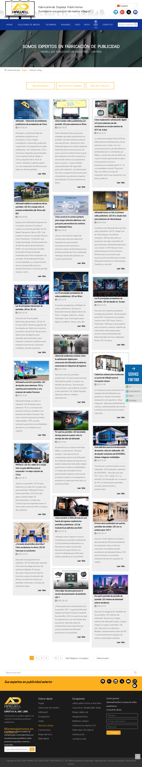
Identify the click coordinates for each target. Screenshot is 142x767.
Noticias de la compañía (70, 85)
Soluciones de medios (48, 707)
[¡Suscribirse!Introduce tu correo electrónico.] (16, 749)
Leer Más (42, 173)
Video (41, 720)
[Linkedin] (115, 681)
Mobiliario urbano (80, 720)
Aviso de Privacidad (116, 760)
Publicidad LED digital (82, 729)
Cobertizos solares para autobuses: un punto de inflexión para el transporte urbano (109, 377)
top (137, 756)
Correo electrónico (135, 391)
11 (55, 658)
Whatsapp (132, 400)
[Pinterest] (135, 686)
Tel (130, 386)
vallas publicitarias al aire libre (86, 703)
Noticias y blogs (45, 725)
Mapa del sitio (45, 734)
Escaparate (43, 716)
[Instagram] (135, 681)
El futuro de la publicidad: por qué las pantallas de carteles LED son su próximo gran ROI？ (109, 526)
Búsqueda (135, 672)
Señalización (78, 734)
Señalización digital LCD (84, 725)
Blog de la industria (100, 85)
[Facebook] (103, 681)
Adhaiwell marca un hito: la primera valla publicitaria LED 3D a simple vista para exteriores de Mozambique (110, 215)
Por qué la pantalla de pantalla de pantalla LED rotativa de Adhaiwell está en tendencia (108, 599)
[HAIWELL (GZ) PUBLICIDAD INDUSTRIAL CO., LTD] (13, 703)
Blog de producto (41, 85)
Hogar (41, 703)
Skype (131, 396)
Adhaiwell (43, 712)
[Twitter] (122, 681)
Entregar (114, 732)
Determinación (103, 658)
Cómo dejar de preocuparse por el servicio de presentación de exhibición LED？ (70, 594)
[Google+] (109, 681)
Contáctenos (44, 729)
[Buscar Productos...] (126, 25)
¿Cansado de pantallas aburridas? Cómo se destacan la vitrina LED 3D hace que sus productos (30, 547)
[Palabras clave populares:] (136, 25)
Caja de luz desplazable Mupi (86, 707)
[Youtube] (128, 681)
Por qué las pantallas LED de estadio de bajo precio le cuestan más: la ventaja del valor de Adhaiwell (70, 435)
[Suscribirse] (32, 749)
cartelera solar (79, 738)
